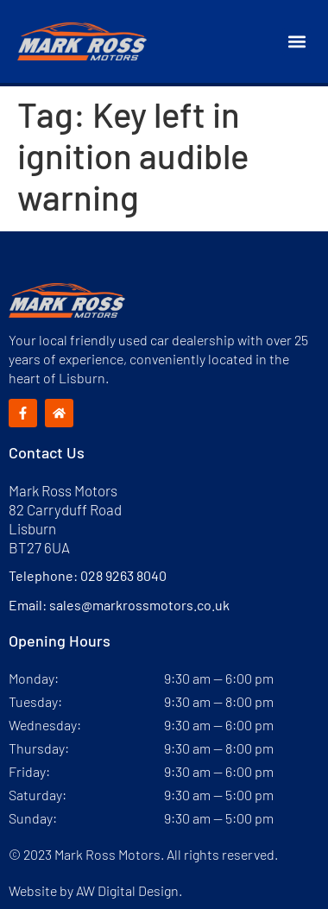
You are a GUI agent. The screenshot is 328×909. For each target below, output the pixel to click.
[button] (296, 42)
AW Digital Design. (129, 890)
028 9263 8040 (123, 575)
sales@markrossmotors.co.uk (139, 605)
